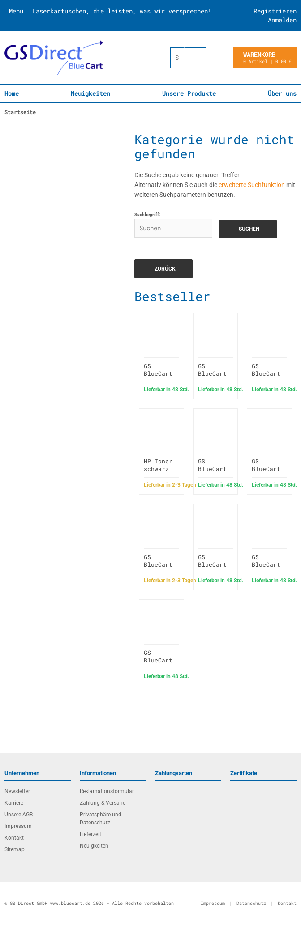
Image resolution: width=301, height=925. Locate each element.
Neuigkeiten (90, 93)
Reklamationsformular (107, 791)
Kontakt (14, 838)
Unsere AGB (18, 814)
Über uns (282, 93)
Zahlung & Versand (103, 803)
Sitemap (14, 849)
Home (11, 93)
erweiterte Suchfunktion (252, 184)
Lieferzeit (90, 834)
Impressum (18, 826)
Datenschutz (251, 903)
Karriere (13, 803)
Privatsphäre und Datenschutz (100, 818)
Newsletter (17, 791)
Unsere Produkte (189, 93)
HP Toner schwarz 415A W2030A (158, 472)
